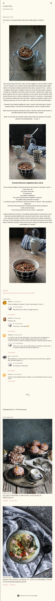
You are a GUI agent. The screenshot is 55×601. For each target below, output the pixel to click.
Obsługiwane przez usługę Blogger (27, 596)
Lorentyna (7, 6)
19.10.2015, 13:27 (18, 374)
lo (13, 307)
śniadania (32, 293)
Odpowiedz (11, 314)
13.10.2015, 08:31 (17, 318)
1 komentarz (12, 584)
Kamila (10, 318)
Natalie (10, 301)
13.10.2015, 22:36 (18, 335)
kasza (7, 293)
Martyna (10, 335)
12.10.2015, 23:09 (17, 301)
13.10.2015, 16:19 (18, 307)
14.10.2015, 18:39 (19, 363)
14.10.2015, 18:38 (19, 343)
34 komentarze (13, 500)
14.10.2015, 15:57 (14, 356)
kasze (11, 293)
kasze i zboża (16, 293)
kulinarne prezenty (25, 293)
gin (9, 356)
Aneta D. (10, 374)
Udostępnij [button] (5, 290)
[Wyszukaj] (51, 2)
